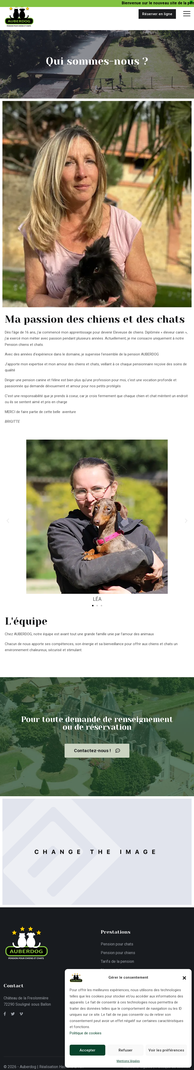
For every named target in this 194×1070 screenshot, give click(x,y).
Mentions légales (128, 1061)
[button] (184, 977)
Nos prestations (114, 966)
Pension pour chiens (118, 949)
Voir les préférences (166, 1050)
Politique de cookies (85, 1033)
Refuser (126, 1050)
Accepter (87, 1050)
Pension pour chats (117, 940)
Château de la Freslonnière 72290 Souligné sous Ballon (27, 997)
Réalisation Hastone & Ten (61, 1063)
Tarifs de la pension (117, 957)
